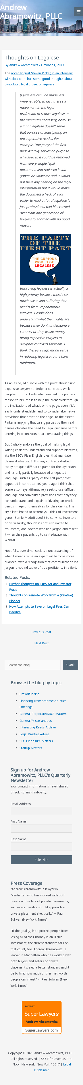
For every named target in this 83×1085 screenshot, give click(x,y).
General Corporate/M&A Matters (43, 714)
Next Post (41, 643)
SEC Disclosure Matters (36, 741)
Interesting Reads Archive (37, 727)
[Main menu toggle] (78, 11)
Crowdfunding (29, 694)
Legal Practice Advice (34, 734)
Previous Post (41, 632)
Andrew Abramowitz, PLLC (31, 11)
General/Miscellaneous (35, 720)
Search (70, 665)
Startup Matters (30, 748)
